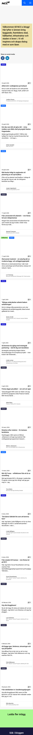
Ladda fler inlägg (16, 714)
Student (3, 194)
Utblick (3, 64)
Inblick (3, 105)
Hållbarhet (4, 237)
